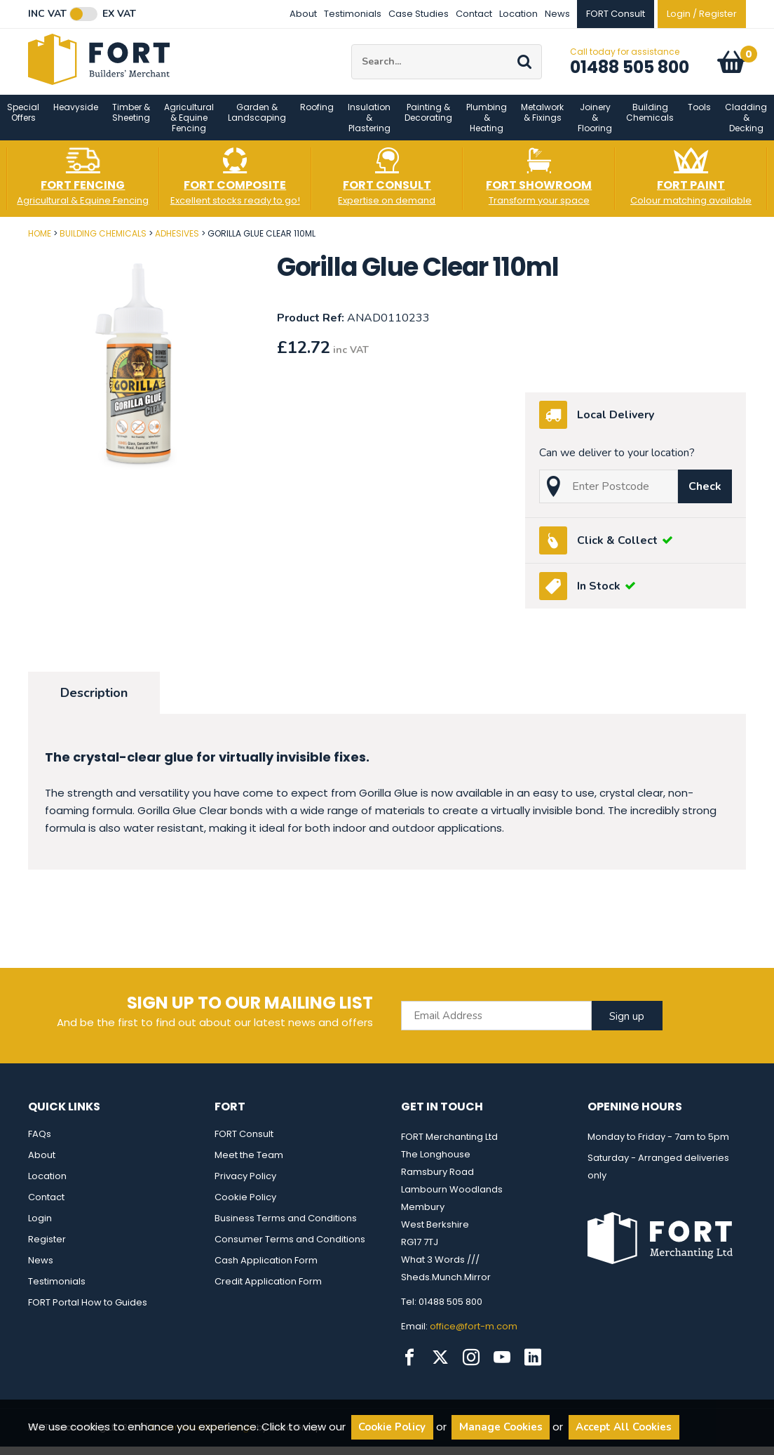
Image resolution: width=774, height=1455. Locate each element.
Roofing (317, 115)
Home (39, 242)
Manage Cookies (501, 1427)
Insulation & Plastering (369, 125)
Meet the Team (249, 1163)
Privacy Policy (245, 1184)
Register (47, 1247)
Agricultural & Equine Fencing (189, 125)
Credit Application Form (268, 1289)
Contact (474, 13)
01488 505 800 (629, 71)
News (557, 13)
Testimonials (352, 13)
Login (40, 1226)
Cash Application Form (266, 1268)
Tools (699, 115)
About (303, 13)
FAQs (39, 1142)
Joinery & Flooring (595, 125)
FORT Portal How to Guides (87, 1310)
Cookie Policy (245, 1205)
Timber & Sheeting (131, 120)
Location (518, 13)
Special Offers (23, 120)
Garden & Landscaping (257, 120)
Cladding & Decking (746, 125)
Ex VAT (119, 14)
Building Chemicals (650, 120)
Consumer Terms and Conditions (290, 1247)
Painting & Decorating (428, 120)
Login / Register (702, 13)
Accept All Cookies (624, 1427)
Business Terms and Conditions (286, 1226)
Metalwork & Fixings (542, 120)
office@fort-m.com (473, 1334)
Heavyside (75, 115)
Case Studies (418, 13)
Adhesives (177, 242)
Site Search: (351, 48)
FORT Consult (244, 1142)
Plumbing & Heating (486, 125)
